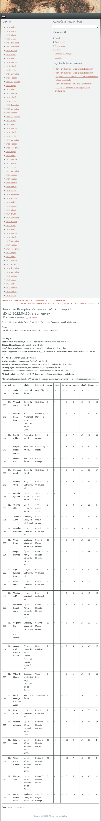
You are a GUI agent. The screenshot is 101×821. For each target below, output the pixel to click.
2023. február (11, 132)
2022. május (11, 152)
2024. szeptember (13, 82)
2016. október (11, 276)
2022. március (11, 159)
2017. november (12, 241)
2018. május (11, 226)
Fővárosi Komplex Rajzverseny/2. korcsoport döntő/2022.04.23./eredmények (34, 300)
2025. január (11, 70)
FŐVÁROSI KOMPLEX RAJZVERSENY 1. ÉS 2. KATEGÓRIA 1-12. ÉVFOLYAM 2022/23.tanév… (58, 304)
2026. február (11, 35)
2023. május (11, 121)
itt (26, 807)
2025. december (12, 43)
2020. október (11, 179)
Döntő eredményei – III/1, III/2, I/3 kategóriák (73, 84)
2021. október (11, 175)
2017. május (11, 253)
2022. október (11, 144)
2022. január (11, 167)
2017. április (11, 257)
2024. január (11, 101)
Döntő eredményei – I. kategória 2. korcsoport (74, 73)
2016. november (12, 272)
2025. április (11, 58)
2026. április (11, 27)
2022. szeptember (13, 148)
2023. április (11, 124)
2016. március (11, 288)
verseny (58, 58)
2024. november (12, 74)
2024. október (11, 78)
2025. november (12, 47)
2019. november (12, 194)
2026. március (11, 31)
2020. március (11, 183)
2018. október (11, 222)
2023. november (12, 109)
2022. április (11, 156)
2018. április (11, 229)
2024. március (11, 93)
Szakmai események (63, 54)
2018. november (12, 218)
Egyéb (57, 38)
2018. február (11, 237)
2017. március (11, 260)
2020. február (11, 187)
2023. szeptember (13, 117)
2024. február (11, 97)
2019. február (11, 210)
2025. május (11, 54)
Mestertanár (60, 46)
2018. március (11, 233)
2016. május (11, 280)
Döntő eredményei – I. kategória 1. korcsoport (74, 69)
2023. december (12, 105)
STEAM (58, 50)
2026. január (11, 39)
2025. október (11, 51)
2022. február (11, 163)
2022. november (12, 140)
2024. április (11, 89)
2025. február (11, 66)
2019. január (11, 214)
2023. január (11, 136)
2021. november (12, 171)
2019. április (11, 202)
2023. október (11, 113)
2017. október (11, 245)
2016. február (11, 292)
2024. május (11, 86)
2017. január (11, 264)
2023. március (11, 128)
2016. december (12, 268)
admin (34, 317)
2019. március (11, 206)
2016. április (11, 284)
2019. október (11, 198)
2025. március (11, 62)
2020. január (11, 190)
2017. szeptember (13, 249)
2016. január (11, 295)
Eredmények (60, 42)
